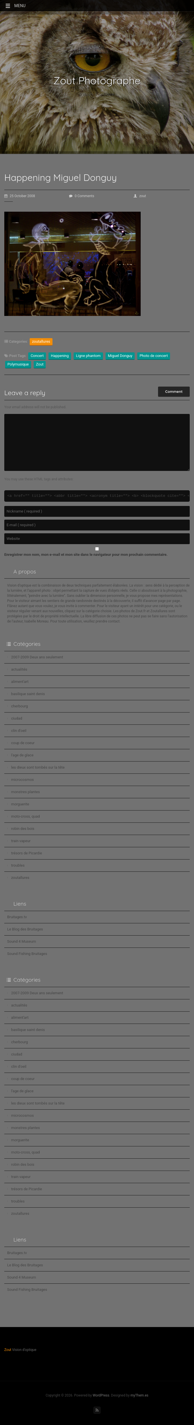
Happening (60, 356)
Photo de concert (154, 356)
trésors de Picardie (26, 853)
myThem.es (139, 1395)
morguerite (20, 804)
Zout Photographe (97, 80)
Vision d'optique (97, 94)
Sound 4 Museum (21, 941)
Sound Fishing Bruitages (27, 954)
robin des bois (22, 828)
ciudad (16, 718)
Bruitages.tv (17, 917)
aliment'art (20, 681)
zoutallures (41, 341)
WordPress (101, 1395)
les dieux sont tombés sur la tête (37, 767)
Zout (40, 364)
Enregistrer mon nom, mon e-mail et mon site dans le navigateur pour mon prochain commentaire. (85, 554)
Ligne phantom (88, 356)
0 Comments (81, 196)
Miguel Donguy (120, 356)
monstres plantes (25, 792)
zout (140, 196)
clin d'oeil (18, 730)
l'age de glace (22, 755)
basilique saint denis (28, 694)
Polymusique (18, 364)
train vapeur (21, 841)
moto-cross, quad (25, 816)
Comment (174, 391)
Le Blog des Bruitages (25, 929)
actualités (19, 669)
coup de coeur (23, 743)
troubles (18, 865)
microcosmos (22, 779)
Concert (37, 356)
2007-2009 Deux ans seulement (37, 657)
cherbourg (19, 706)
